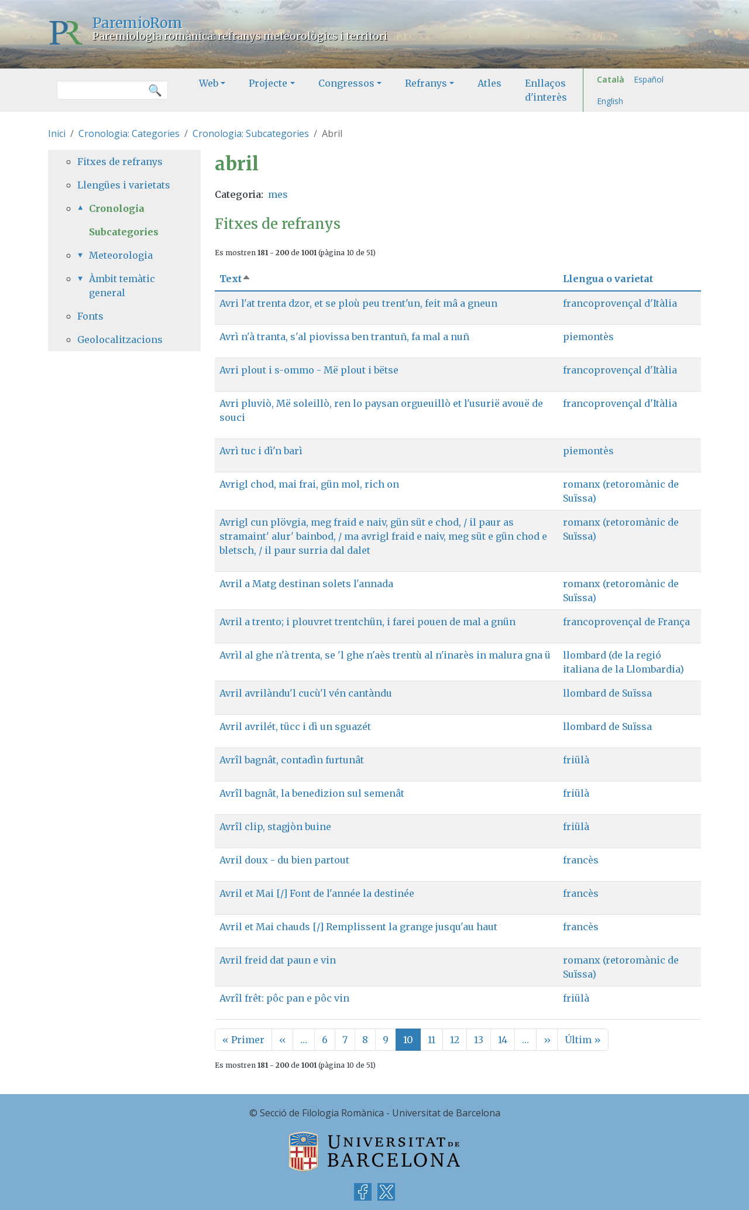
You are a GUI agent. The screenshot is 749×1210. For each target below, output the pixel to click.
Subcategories (124, 232)
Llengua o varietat (608, 278)
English (610, 101)
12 (454, 1040)
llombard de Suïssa (607, 693)
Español (649, 79)
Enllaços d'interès (546, 90)
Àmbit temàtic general (122, 286)
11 (431, 1040)
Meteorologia (121, 255)
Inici (57, 133)
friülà (576, 760)
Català (610, 79)
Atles (489, 83)
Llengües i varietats (123, 185)
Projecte (268, 83)
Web (208, 83)
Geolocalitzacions (120, 339)
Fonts (90, 316)
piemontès (588, 336)
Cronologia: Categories (129, 133)
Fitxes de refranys (120, 161)
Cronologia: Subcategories (251, 133)
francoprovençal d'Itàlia (620, 303)
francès (581, 860)
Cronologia (117, 208)
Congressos (346, 83)
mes (278, 194)
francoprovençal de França (626, 622)
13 (478, 1040)
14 (502, 1040)
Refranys (426, 83)
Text (235, 278)
